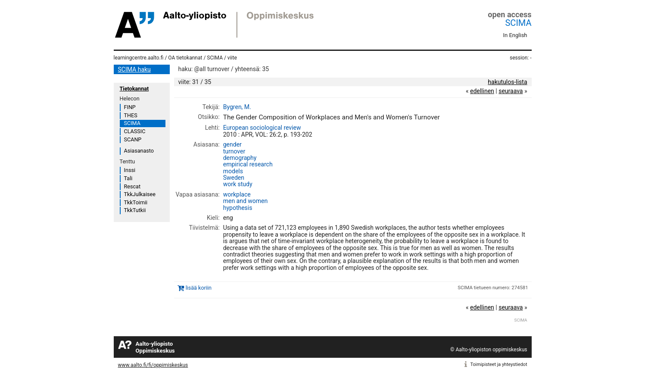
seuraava (511, 91)
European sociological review (262, 127)
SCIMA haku (134, 69)
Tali (128, 178)
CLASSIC (135, 131)
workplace (237, 194)
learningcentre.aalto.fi (139, 58)
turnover (234, 151)
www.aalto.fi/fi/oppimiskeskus (153, 365)
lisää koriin (199, 287)
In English (515, 35)
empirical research (248, 164)
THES (130, 115)
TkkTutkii (135, 210)
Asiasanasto (139, 150)
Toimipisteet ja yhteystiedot (499, 364)
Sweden (233, 177)
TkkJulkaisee (140, 194)
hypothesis (237, 207)
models (233, 171)
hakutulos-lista (507, 81)
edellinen (482, 91)
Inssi (129, 170)
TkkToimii (136, 202)
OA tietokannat (185, 58)
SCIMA (518, 23)
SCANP (133, 139)
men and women (245, 200)
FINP (130, 107)
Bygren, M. (237, 106)
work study (237, 184)
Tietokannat (134, 88)
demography (240, 157)
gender (232, 144)
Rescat (132, 186)
